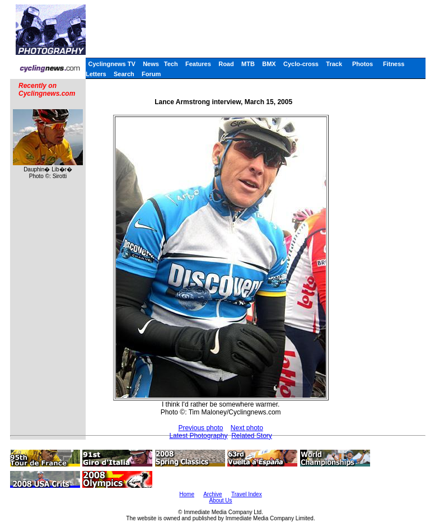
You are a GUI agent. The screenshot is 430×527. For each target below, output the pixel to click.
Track (334, 63)
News (151, 63)
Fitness (394, 63)
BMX (268, 63)
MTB (248, 63)
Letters (96, 74)
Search (124, 74)
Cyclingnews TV (111, 63)
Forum (151, 74)
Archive (212, 494)
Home (186, 494)
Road (226, 63)
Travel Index (246, 494)
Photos (362, 63)
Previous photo (200, 428)
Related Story (251, 436)
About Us (220, 500)
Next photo (247, 428)
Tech (171, 63)
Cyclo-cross (301, 63)
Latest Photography (198, 436)
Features (198, 63)
